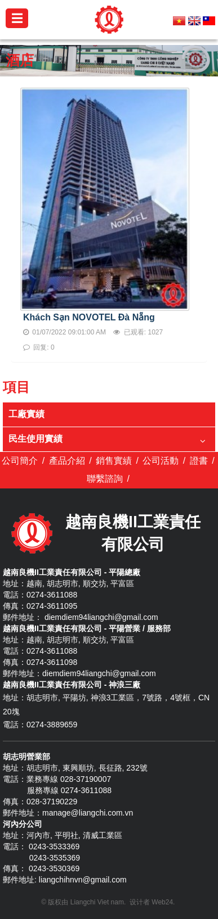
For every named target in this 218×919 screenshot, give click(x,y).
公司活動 (161, 460)
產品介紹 (67, 460)
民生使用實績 (35, 438)
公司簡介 (20, 460)
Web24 (162, 902)
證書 (199, 460)
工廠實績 (26, 414)
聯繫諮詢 (105, 478)
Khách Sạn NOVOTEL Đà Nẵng (89, 317)
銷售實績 (114, 460)
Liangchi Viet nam (97, 902)
